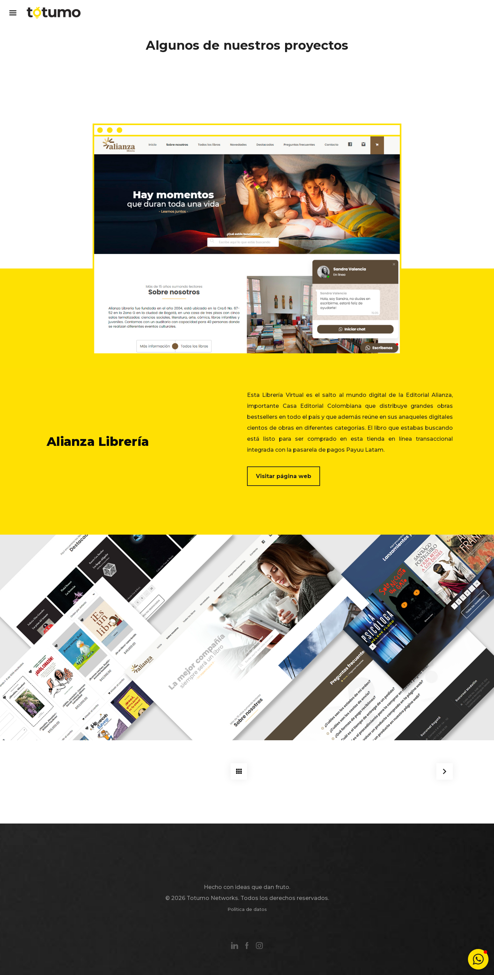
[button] (478, 959)
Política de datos (247, 909)
